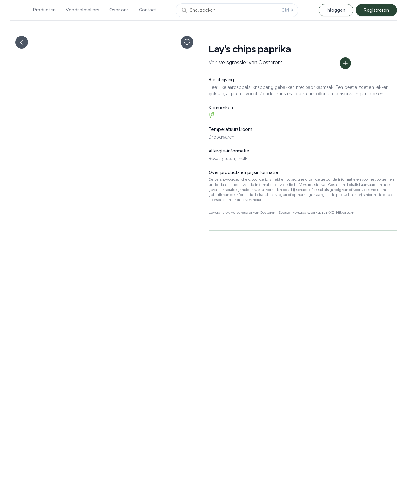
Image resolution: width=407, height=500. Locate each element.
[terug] (21, 42)
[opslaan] (187, 42)
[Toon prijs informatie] (345, 63)
